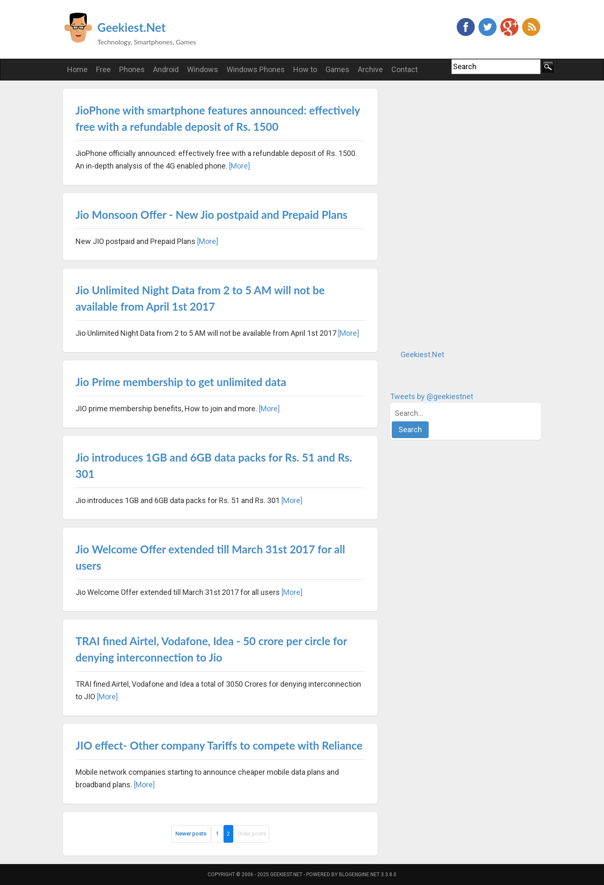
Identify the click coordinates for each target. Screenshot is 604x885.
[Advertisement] (453, 214)
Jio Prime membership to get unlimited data (181, 382)
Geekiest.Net (131, 27)
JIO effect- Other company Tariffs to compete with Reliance (219, 745)
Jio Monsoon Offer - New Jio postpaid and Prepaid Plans (211, 214)
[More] (239, 165)
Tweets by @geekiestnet (431, 396)
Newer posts (190, 833)
